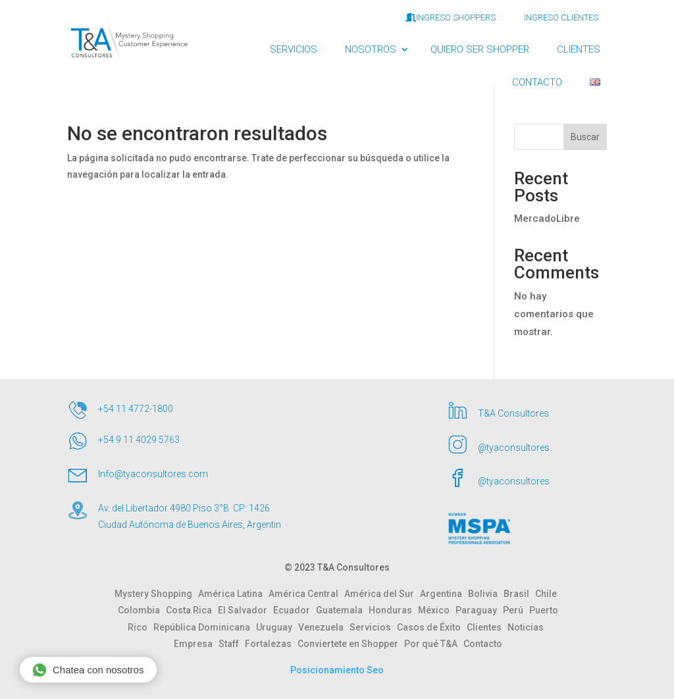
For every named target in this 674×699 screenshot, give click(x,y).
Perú (516, 610)
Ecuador (294, 610)
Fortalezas (271, 643)
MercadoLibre (547, 218)
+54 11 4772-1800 (135, 408)
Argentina (444, 593)
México (436, 610)
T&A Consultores (513, 413)
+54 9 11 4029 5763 (139, 439)
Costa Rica (192, 610)
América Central (306, 593)
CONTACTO (537, 82)
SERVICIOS (293, 49)
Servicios (373, 627)
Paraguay (479, 610)
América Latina (233, 593)
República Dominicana (204, 627)
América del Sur (382, 593)
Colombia (142, 610)
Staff (232, 643)
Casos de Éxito (432, 627)
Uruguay (277, 627)
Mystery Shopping (156, 593)
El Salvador (245, 610)
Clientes (487, 627)
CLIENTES (578, 49)
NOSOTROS (370, 49)
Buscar (585, 137)
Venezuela (324, 627)
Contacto (482, 643)
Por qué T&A (433, 643)
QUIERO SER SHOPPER (479, 49)
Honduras (393, 610)
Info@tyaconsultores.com (153, 474)
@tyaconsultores (514, 447)
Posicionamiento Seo (337, 670)
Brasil (519, 593)
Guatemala (342, 610)
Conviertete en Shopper (351, 643)
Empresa (196, 643)
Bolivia (486, 593)
